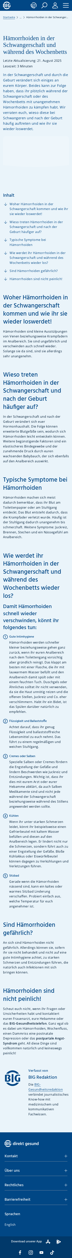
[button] (44, 5)
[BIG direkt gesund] (7, 5)
